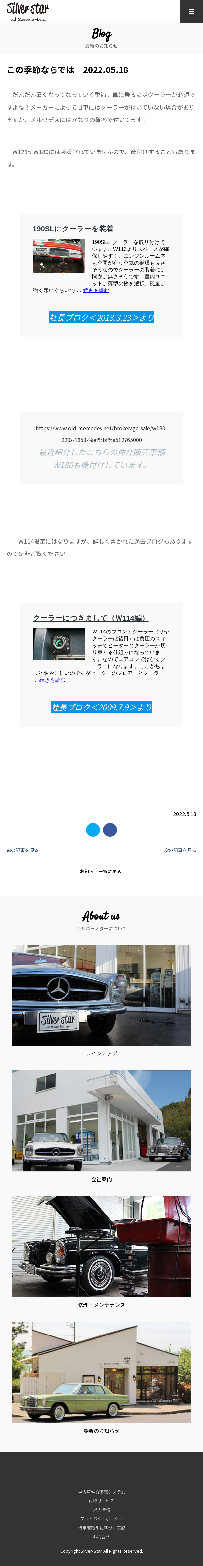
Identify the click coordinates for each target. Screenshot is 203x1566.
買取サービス (101, 1500)
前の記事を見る (23, 850)
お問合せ (101, 1537)
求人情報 (101, 1510)
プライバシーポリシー (101, 1519)
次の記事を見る (180, 850)
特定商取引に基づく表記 (101, 1528)
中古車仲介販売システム (101, 1492)
